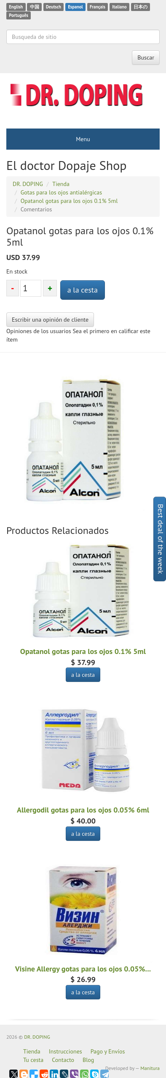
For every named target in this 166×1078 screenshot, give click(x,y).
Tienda (31, 1051)
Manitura (150, 1068)
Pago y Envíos (108, 1051)
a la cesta (82, 290)
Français (97, 7)
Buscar (145, 57)
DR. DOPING (37, 1037)
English (16, 7)
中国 (34, 7)
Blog (88, 1060)
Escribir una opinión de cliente (50, 319)
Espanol (75, 7)
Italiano (119, 7)
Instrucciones (65, 1051)
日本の (140, 7)
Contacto (63, 1060)
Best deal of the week (161, 539)
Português (18, 15)
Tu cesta (33, 1060)
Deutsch (53, 7)
